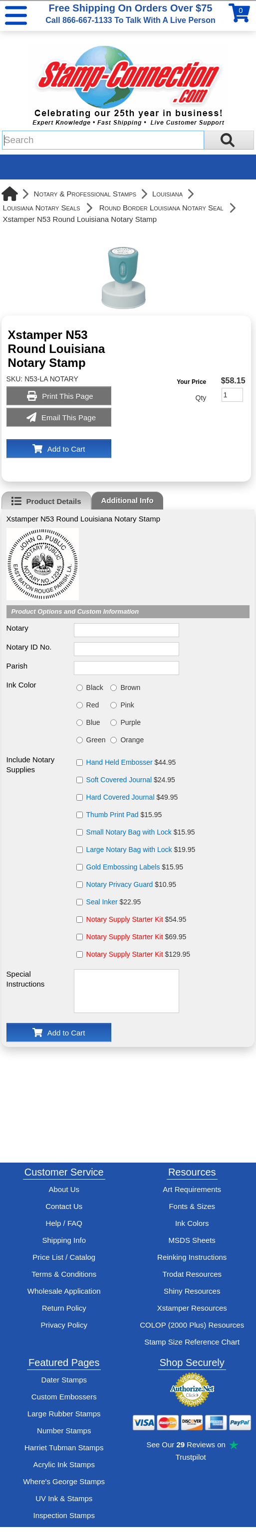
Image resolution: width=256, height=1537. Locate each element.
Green (96, 740)
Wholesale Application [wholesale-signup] (64, 1291)
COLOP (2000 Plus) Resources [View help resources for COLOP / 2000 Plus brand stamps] (192, 1325)
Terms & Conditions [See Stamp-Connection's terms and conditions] (63, 1274)
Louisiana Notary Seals (41, 207)
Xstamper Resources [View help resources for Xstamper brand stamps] (192, 1308)
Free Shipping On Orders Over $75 (130, 13)
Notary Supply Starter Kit (124, 919)
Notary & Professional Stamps (85, 193)
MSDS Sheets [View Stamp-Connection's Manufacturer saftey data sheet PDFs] (192, 1240)
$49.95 (132, 797)
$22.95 (113, 902)
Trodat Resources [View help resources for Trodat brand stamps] (192, 1274)
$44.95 (131, 762)
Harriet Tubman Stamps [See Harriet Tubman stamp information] (63, 1447)
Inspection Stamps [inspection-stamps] (64, 1515)
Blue (93, 722)
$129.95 (138, 954)
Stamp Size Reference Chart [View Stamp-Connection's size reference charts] (192, 1342)
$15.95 (124, 815)
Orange (132, 740)
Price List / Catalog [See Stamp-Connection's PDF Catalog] (63, 1257)
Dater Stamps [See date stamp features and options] (64, 1379)
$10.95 (131, 884)
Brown (130, 687)
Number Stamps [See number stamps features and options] (64, 1430)
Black (94, 687)
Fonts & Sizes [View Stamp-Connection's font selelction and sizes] (192, 1206)
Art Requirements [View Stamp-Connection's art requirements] (192, 1189)
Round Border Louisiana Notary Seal (161, 207)
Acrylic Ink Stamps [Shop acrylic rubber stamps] (64, 1464)
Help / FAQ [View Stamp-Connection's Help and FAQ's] (64, 1223)
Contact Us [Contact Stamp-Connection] (63, 1206)
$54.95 (136, 919)
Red (92, 705)
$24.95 (130, 780)
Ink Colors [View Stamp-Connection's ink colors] (192, 1223)
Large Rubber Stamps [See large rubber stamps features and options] (64, 1413)
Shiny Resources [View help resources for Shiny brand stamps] (192, 1291)
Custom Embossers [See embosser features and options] (64, 1396)
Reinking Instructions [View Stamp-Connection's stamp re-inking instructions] (192, 1257)
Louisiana (167, 193)
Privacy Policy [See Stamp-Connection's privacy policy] (64, 1325)
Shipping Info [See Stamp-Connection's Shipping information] (64, 1240)
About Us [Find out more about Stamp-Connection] (63, 1189)
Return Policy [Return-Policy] (64, 1308)
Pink (127, 705)
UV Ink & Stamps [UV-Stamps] (63, 1498)
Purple (130, 722)
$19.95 (141, 850)
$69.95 (136, 937)
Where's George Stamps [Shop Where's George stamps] (64, 1481)
